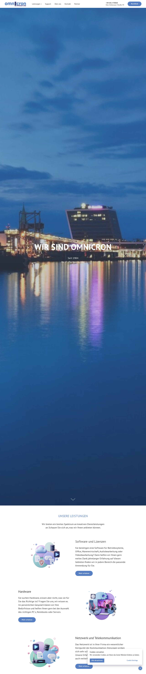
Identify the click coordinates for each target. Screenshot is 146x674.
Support (48, 4)
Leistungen (36, 4)
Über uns (58, 4)
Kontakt (68, 4)
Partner (77, 4)
